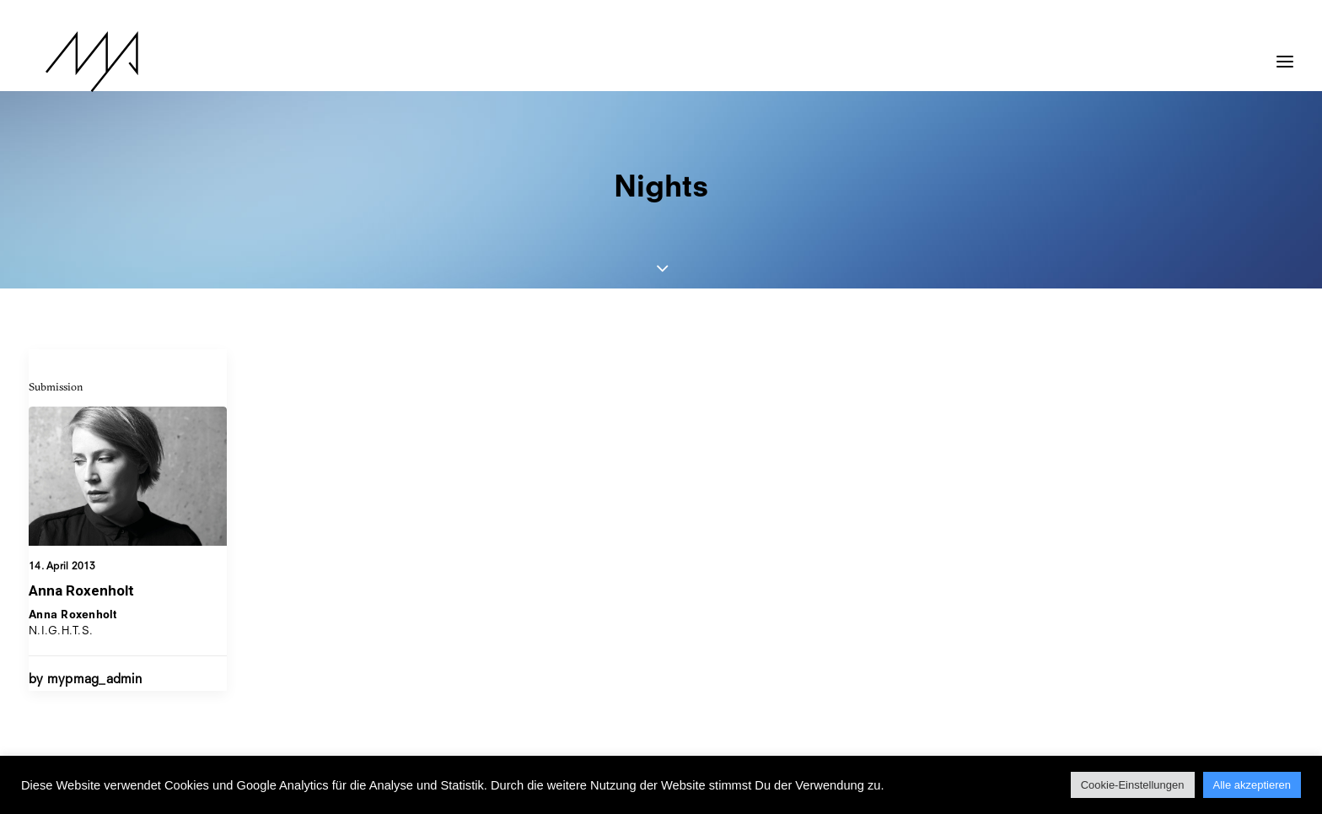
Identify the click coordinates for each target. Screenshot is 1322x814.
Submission (56, 386)
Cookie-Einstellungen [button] (1133, 785)
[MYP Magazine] (75, 61)
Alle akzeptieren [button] (1252, 785)
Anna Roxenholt (81, 590)
